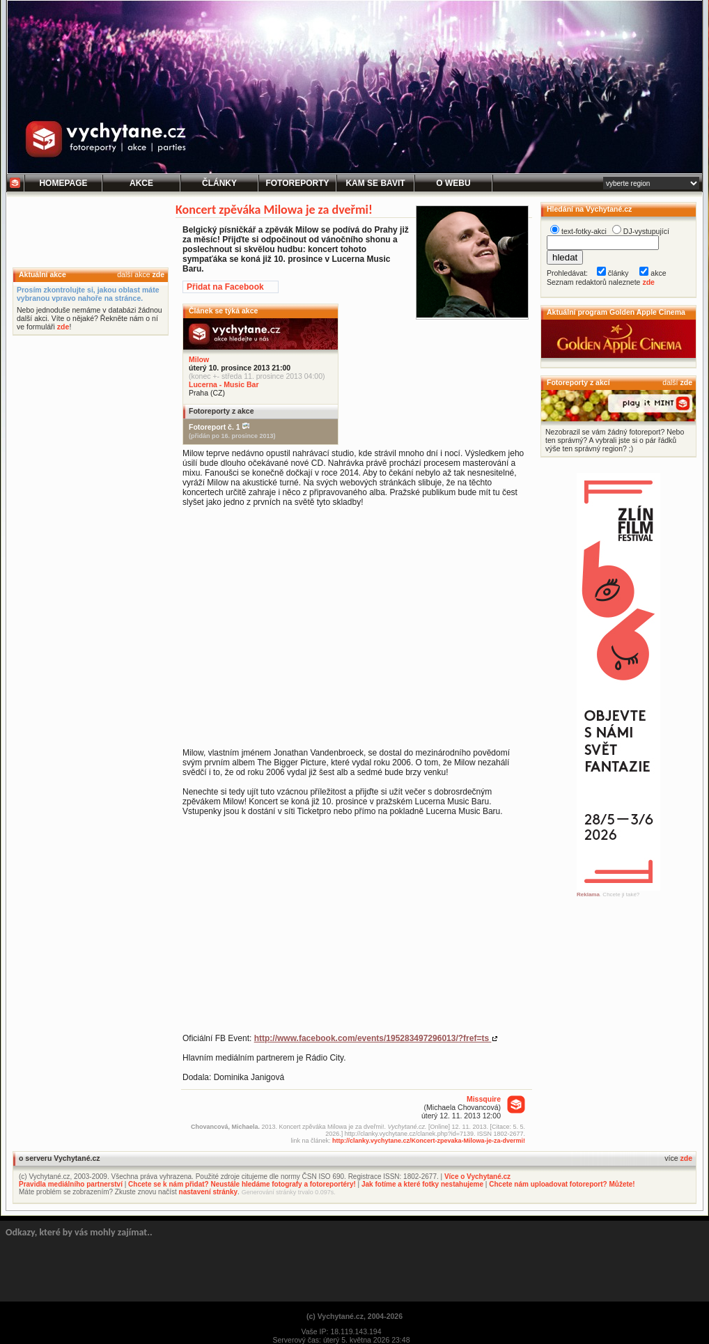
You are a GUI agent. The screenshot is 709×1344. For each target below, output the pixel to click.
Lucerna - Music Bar (224, 384)
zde (158, 274)
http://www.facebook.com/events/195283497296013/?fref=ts (373, 1038)
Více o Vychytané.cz (477, 1176)
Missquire (484, 1099)
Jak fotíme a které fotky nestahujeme (422, 1184)
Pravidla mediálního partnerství (71, 1184)
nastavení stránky (208, 1192)
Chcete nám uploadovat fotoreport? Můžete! (561, 1184)
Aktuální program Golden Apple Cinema (616, 312)
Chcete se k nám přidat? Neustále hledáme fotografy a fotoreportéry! (242, 1184)
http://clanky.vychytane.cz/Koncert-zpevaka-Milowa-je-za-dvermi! (428, 1140)
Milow (199, 359)
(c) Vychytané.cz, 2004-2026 (354, 1316)
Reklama (588, 894)
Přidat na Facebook (225, 287)
